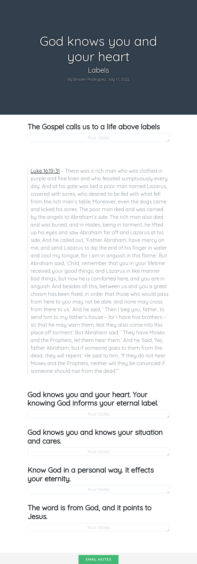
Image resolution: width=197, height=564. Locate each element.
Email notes (98, 559)
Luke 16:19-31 (45, 171)
